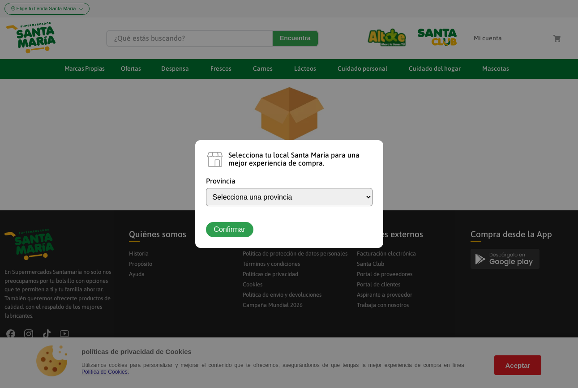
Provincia (220, 181)
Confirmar (229, 229)
